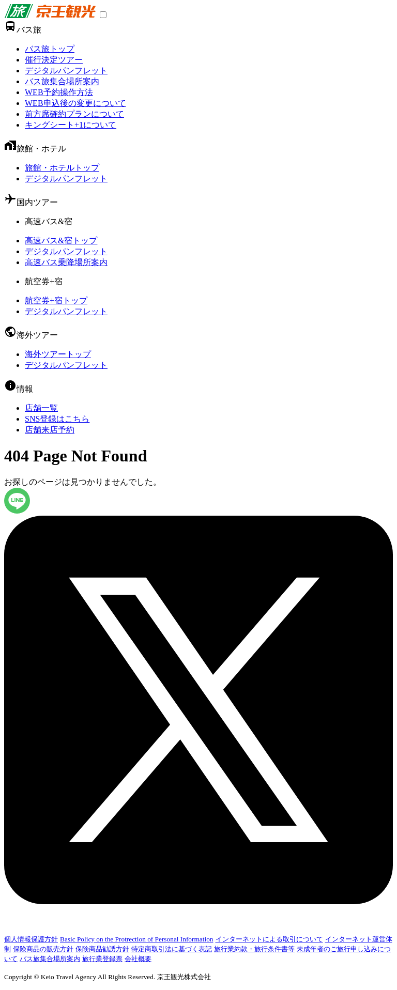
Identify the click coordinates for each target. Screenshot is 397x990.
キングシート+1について (70, 124)
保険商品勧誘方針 (102, 949)
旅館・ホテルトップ (62, 167)
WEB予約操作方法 (59, 92)
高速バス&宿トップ (61, 240)
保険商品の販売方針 (43, 949)
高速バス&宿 (48, 221)
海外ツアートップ (58, 354)
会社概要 (138, 959)
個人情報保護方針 (31, 939)
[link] (50, 15)
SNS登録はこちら (57, 418)
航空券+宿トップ (56, 300)
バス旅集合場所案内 (62, 81)
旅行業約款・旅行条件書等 (254, 949)
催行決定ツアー (54, 59)
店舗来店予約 (49, 429)
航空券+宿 (44, 281)
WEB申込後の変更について (75, 103)
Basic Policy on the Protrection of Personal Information (136, 939)
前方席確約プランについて (74, 114)
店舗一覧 (41, 408)
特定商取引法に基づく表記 (171, 949)
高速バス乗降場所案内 (66, 262)
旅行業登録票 (102, 959)
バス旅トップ (49, 48)
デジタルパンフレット (66, 70)
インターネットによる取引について (269, 939)
